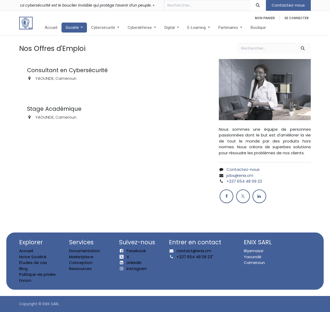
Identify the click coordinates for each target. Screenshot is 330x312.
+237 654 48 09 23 (244, 181)
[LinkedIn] (259, 196)
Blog (23, 268)
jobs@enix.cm (239, 175)
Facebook (136, 250)
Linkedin (134, 262)
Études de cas (33, 262)
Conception (80, 262)
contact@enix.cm (194, 250)
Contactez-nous (288, 5)
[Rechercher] (258, 5)
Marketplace (81, 257)
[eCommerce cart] (265, 18)
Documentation (84, 250)
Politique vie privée (37, 274)
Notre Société (33, 257)
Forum (25, 280)
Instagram (137, 268)
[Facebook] (226, 196)
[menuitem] (50, 28)
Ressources (80, 268)
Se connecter (296, 18)
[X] (243, 196)
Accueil (26, 250)
